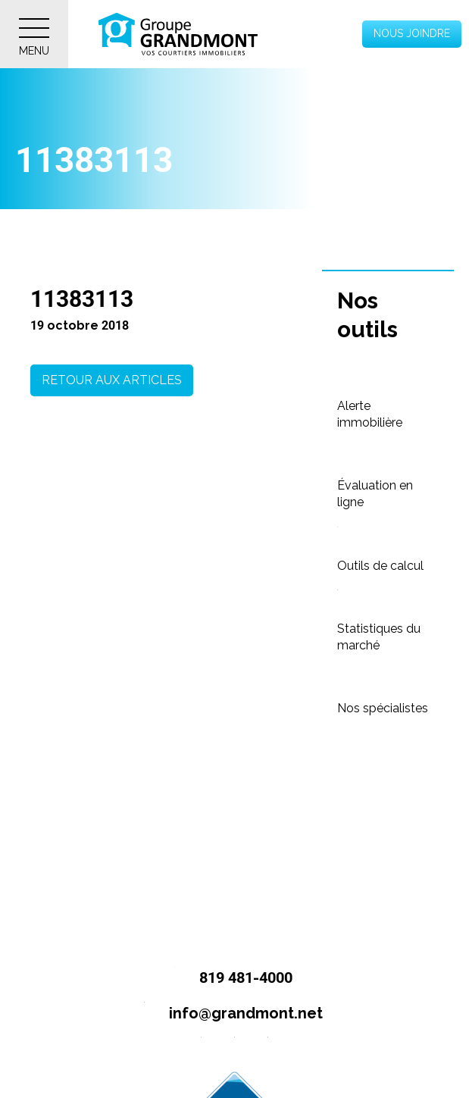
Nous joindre (412, 33)
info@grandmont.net (227, 1014)
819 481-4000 (226, 979)
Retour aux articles (112, 380)
